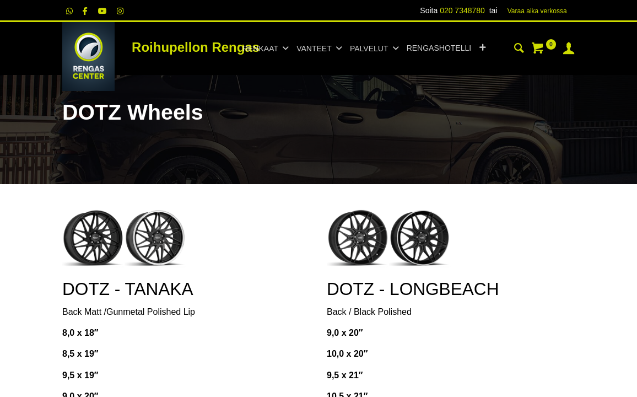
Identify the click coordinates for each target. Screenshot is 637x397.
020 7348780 (462, 10)
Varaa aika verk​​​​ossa (537, 11)
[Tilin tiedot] (569, 49)
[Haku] (519, 49)
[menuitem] (439, 48)
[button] (482, 48)
